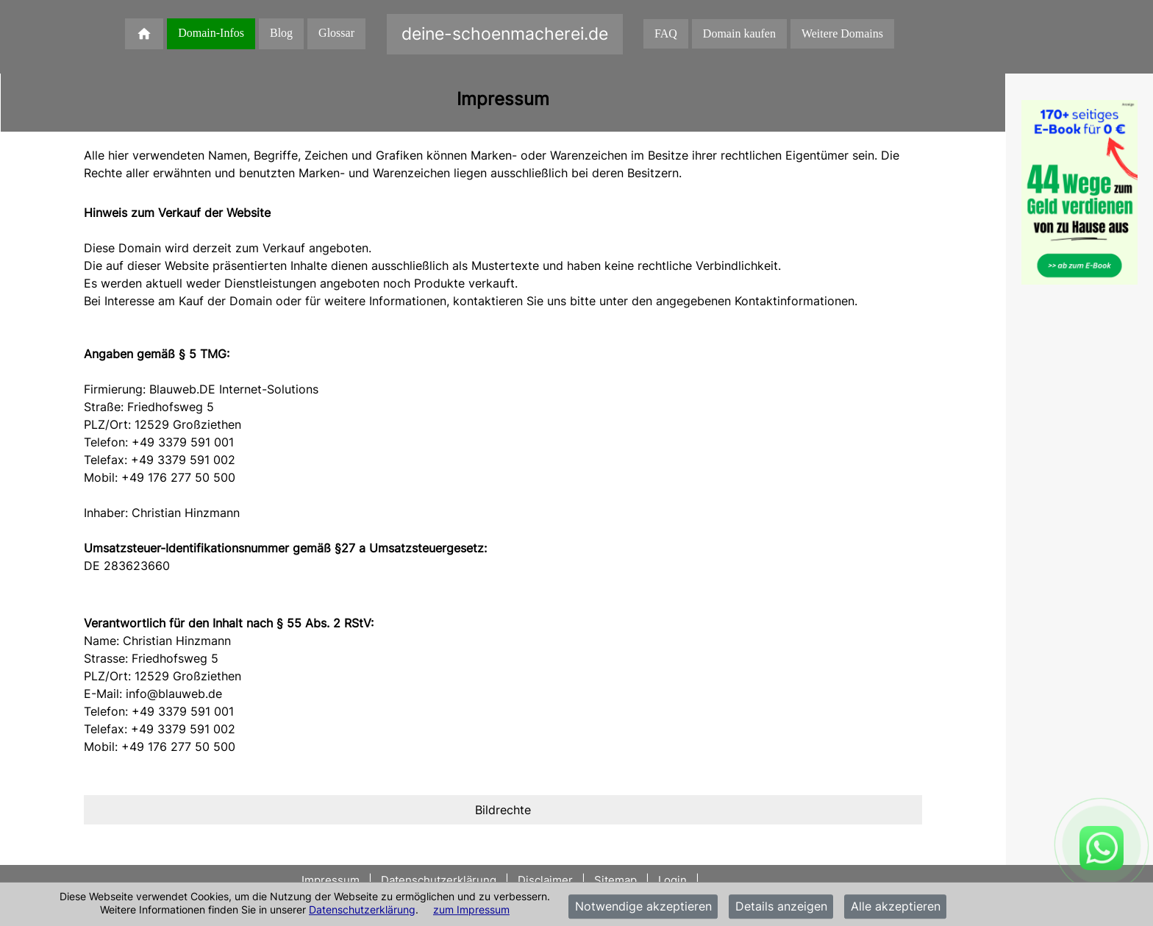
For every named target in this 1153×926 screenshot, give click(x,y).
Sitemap (615, 880)
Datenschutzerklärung (362, 909)
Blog (281, 32)
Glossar (336, 32)
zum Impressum (471, 909)
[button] (503, 810)
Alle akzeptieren (895, 907)
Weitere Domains (842, 33)
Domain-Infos (211, 32)
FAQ (665, 33)
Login (672, 880)
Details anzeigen (781, 907)
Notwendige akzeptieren (643, 907)
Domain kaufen (739, 33)
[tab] (503, 810)
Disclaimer (545, 880)
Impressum (332, 880)
